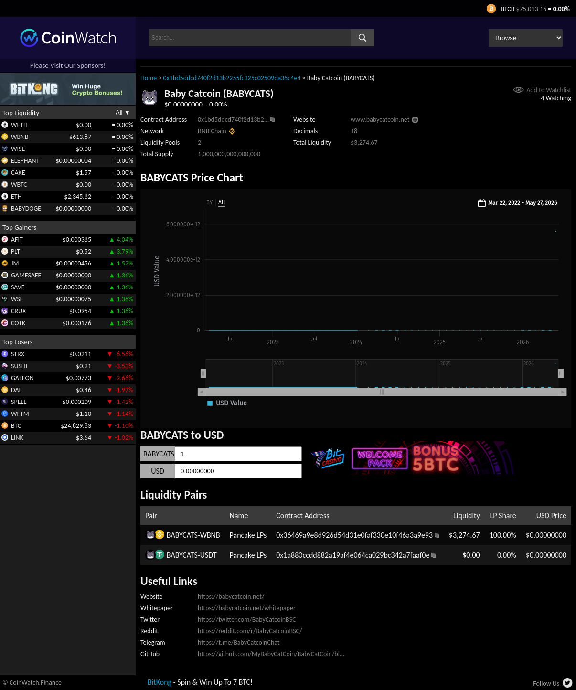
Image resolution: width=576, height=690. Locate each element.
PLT (15, 251)
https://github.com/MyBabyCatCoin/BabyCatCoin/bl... (271, 654)
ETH (16, 196)
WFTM (20, 414)
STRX (17, 354)
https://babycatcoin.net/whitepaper (247, 608)
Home (148, 78)
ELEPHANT (25, 161)
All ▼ (123, 112)
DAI (16, 390)
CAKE (18, 173)
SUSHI (19, 366)
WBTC (19, 184)
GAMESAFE (26, 275)
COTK (18, 323)
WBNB (20, 137)
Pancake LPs (248, 535)
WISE (18, 149)
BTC (16, 426)
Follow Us (546, 683)
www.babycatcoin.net (380, 120)
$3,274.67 (464, 535)
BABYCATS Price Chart (191, 177)
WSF (17, 299)
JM (15, 263)
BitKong (159, 682)
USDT (208, 555)
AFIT (17, 239)
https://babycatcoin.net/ (231, 597)
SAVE (18, 287)
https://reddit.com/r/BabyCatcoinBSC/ (250, 631)
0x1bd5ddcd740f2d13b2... (233, 120)
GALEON (22, 378)
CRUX (18, 311)
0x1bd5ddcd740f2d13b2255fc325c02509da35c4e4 (232, 78)
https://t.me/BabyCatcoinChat (239, 642)
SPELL (18, 402)
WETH (19, 125)
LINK (17, 438)
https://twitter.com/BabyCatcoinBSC (247, 620)
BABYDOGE (26, 208)
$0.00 (471, 555)
